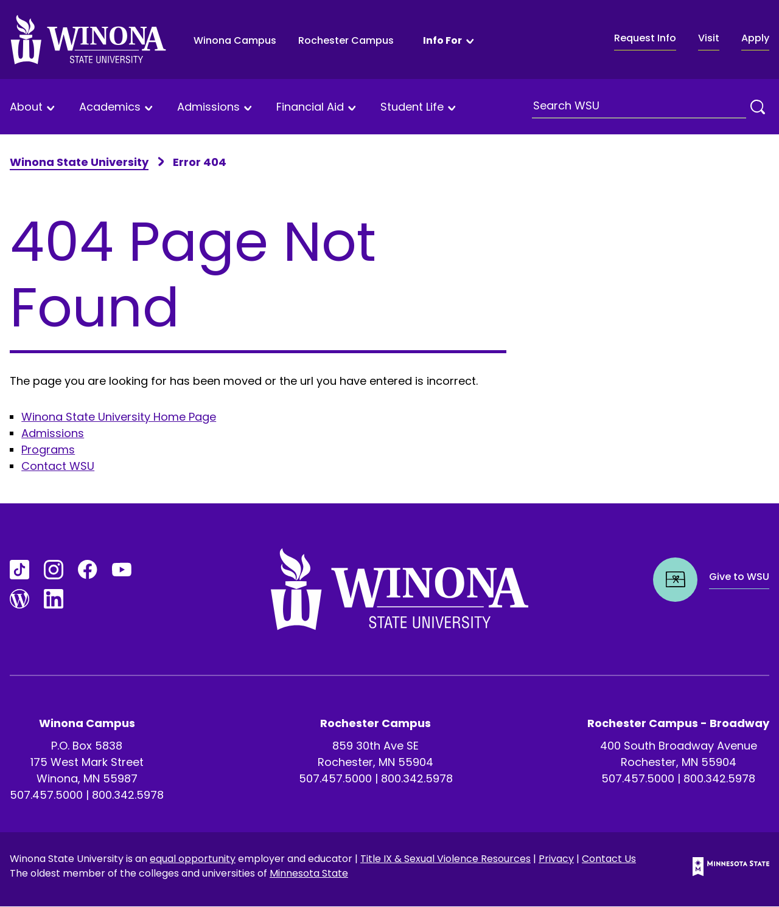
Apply (755, 38)
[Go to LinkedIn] (53, 599)
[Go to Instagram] (53, 569)
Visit (708, 38)
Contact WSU (57, 466)
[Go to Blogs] (19, 599)
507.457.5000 (46, 794)
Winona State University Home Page (118, 416)
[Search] (757, 107)
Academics (110, 107)
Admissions (208, 107)
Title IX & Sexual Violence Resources (445, 859)
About (26, 107)
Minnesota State (309, 873)
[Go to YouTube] (121, 569)
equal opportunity (193, 859)
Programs (48, 449)
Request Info (645, 38)
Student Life (412, 107)
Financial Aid (310, 107)
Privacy (556, 859)
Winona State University (79, 162)
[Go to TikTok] (19, 569)
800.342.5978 (128, 794)
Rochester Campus (346, 40)
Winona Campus (235, 40)
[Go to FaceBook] (87, 569)
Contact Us (609, 859)
